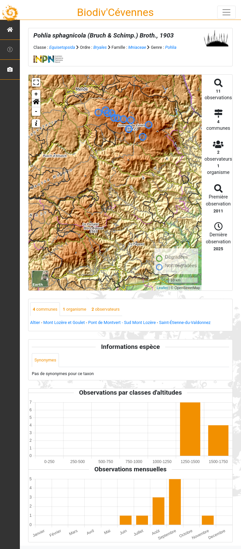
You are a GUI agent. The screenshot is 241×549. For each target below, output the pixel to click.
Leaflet (162, 288)
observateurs (105, 309)
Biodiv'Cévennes (115, 12)
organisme (74, 309)
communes (45, 309)
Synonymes (45, 359)
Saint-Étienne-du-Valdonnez (185, 322)
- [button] (36, 112)
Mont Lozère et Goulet (64, 322)
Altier (35, 322)
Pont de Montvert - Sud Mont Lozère (122, 322)
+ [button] (36, 94)
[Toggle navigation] (226, 12)
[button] (36, 103)
